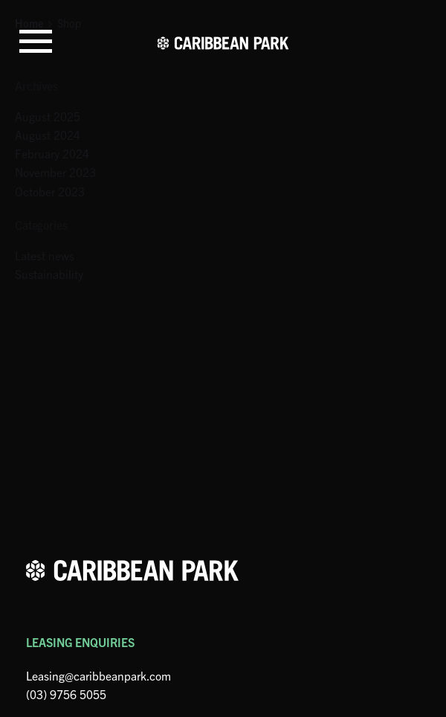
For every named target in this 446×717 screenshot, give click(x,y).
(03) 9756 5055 (66, 694)
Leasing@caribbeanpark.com (98, 675)
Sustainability (49, 273)
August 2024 (47, 134)
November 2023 (55, 171)
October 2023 (50, 191)
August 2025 (47, 116)
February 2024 (52, 153)
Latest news (44, 255)
